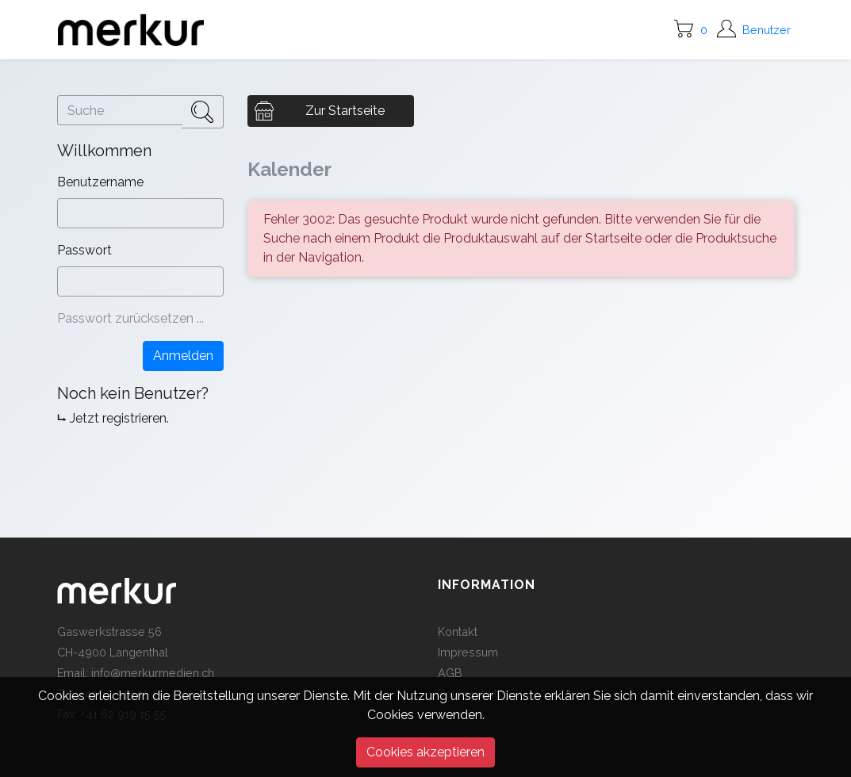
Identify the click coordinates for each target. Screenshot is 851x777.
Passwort (86, 250)
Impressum (468, 652)
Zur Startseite (345, 110)
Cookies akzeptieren (425, 752)
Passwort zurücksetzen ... (130, 318)
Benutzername (102, 181)
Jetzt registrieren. (119, 418)
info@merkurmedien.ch (152, 672)
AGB (450, 672)
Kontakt (457, 631)
